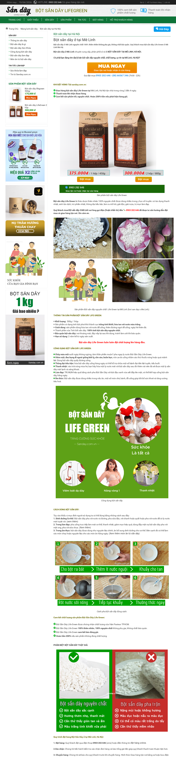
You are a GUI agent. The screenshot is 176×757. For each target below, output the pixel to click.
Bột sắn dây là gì (18, 44)
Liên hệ (167, 2)
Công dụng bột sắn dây (21, 52)
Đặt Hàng (98, 20)
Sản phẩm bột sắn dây (22, 83)
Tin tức (82, 20)
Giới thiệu (32, 20)
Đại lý (142, 2)
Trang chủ (14, 20)
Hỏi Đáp (162, 29)
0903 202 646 (55, 2)
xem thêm (72, 521)
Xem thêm (85, 527)
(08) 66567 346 (120, 75)
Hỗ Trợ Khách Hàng (154, 2)
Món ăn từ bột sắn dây (20, 59)
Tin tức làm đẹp (17, 65)
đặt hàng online (138, 743)
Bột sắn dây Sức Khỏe (20, 48)
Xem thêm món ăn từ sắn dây (124, 533)
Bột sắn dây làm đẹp (19, 55)
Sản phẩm (66, 20)
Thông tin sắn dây (18, 40)
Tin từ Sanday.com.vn (20, 74)
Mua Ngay (31, 98)
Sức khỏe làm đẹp (18, 70)
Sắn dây (49, 20)
